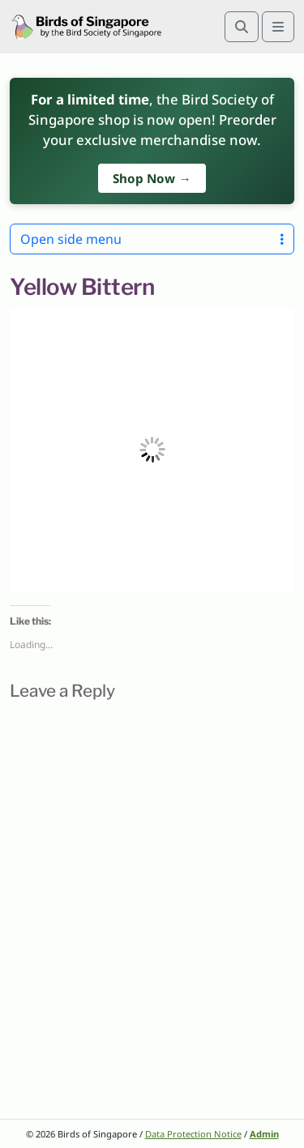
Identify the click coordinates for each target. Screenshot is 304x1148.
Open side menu (152, 239)
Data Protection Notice (193, 1134)
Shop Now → (152, 178)
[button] (152, 450)
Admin (264, 1134)
